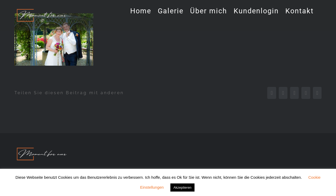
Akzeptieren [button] (183, 187)
